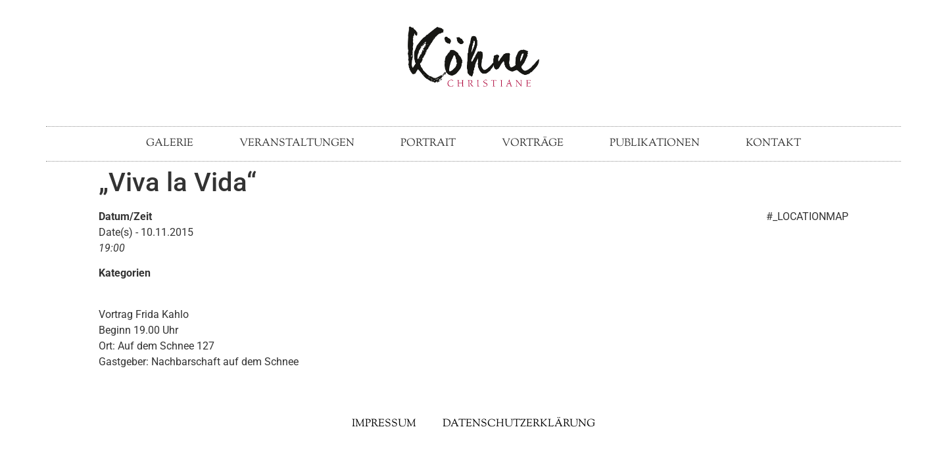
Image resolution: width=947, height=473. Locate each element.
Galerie (169, 143)
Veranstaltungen (296, 143)
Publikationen (655, 143)
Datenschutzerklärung (519, 424)
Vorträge (533, 143)
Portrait (428, 143)
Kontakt (773, 143)
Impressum (384, 424)
